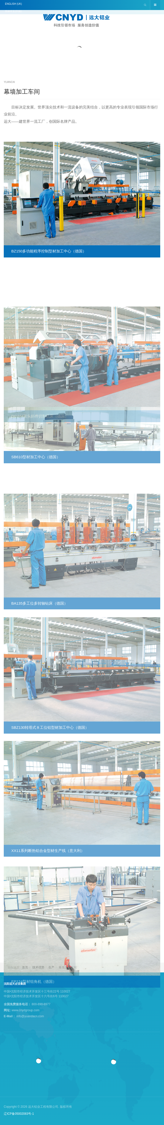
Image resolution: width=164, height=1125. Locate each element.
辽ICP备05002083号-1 (19, 1113)
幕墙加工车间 (22, 91)
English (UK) (13, 4)
